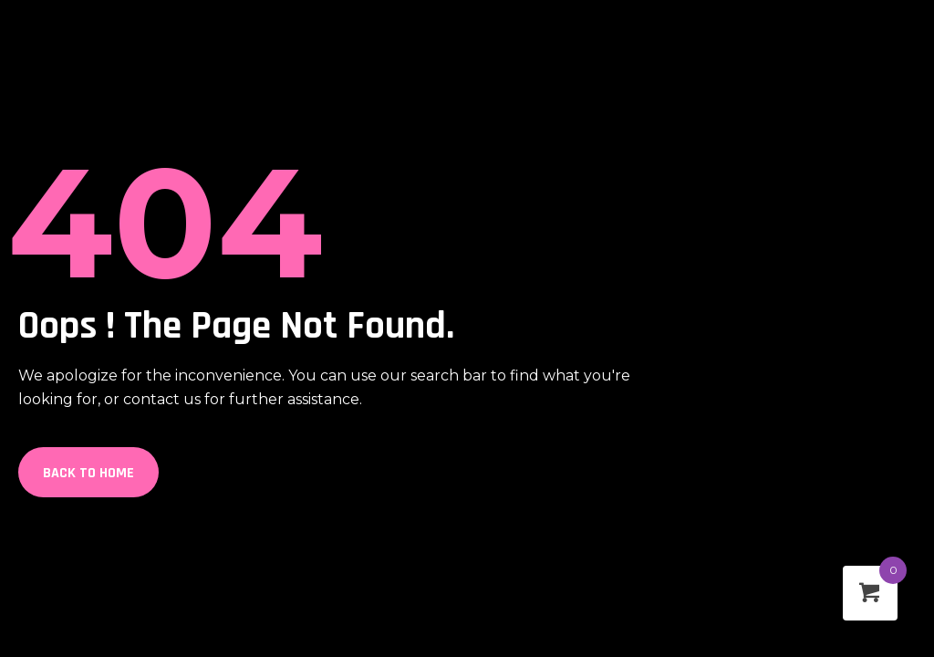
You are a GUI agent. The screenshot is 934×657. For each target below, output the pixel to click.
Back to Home (88, 473)
